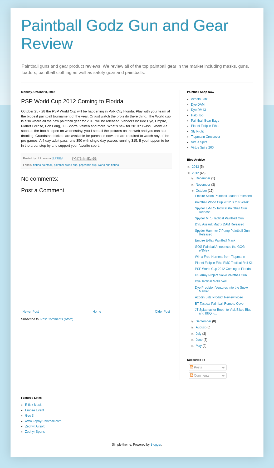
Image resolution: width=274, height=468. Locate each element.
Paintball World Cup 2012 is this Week (222, 202)
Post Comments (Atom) (56, 319)
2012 (196, 173)
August (201, 327)
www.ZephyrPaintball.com (43, 421)
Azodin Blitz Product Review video (219, 297)
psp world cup (88, 164)
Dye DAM (197, 104)
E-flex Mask (33, 405)
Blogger (155, 444)
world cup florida (108, 164)
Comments (199, 375)
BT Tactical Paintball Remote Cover (219, 304)
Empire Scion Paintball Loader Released (223, 196)
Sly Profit (197, 131)
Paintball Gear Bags (205, 120)
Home (97, 311)
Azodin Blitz (199, 99)
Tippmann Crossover (205, 137)
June (199, 340)
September (204, 321)
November (203, 184)
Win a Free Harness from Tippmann (220, 257)
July (199, 334)
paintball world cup (65, 164)
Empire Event (34, 410)
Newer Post (30, 311)
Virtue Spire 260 (202, 147)
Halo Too (197, 115)
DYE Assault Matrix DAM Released (219, 224)
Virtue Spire (199, 142)
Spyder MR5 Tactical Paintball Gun (219, 218)
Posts (196, 367)
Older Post (162, 311)
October (202, 191)
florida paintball (42, 164)
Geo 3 (29, 415)
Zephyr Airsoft (35, 426)
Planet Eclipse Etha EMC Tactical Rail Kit (224, 263)
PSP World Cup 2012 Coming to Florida (223, 269)
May (199, 346)
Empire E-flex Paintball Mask (215, 240)
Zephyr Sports (35, 431)
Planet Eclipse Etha (204, 126)
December (203, 178)
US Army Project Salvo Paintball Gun (221, 275)
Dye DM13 (198, 110)
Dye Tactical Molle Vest (211, 281)
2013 (196, 167)
